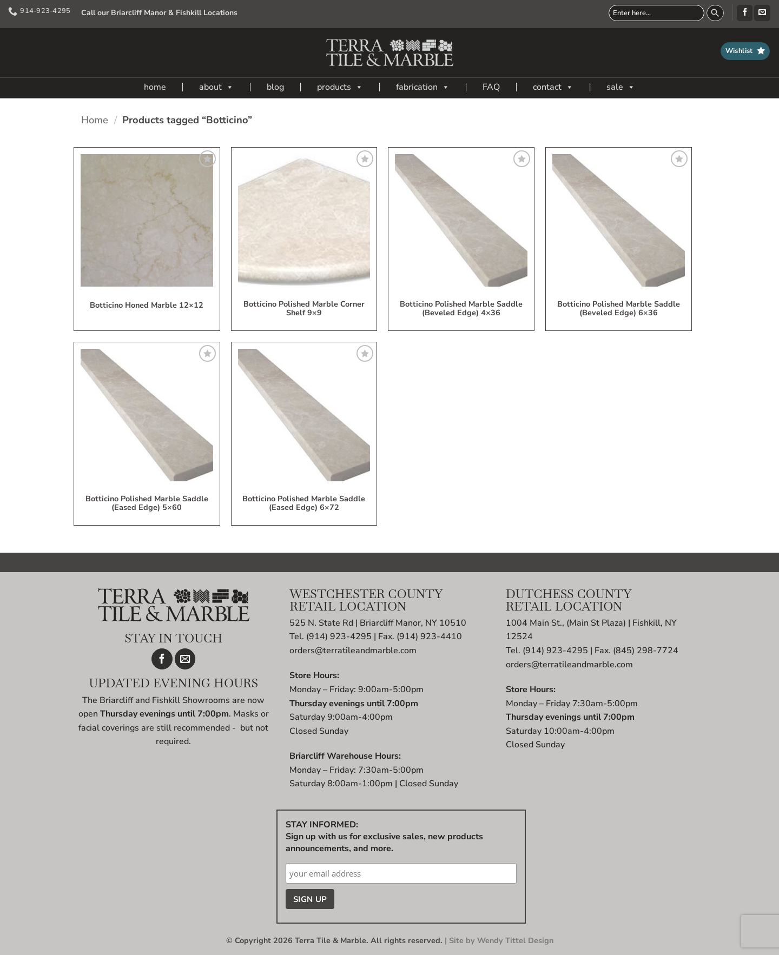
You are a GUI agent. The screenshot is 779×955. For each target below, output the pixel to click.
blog (275, 87)
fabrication (423, 87)
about (216, 87)
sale (620, 87)
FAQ (491, 87)
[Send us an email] (762, 13)
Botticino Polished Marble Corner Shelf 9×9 (304, 308)
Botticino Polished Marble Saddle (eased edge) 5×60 (146, 503)
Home (94, 120)
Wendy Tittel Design (515, 940)
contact (553, 87)
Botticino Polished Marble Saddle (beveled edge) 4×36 (461, 308)
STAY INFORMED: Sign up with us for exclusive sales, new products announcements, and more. (384, 836)
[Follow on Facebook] (744, 13)
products (340, 87)
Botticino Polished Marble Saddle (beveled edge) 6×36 (618, 308)
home (155, 87)
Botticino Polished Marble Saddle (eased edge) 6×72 (303, 503)
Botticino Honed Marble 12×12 (146, 305)
